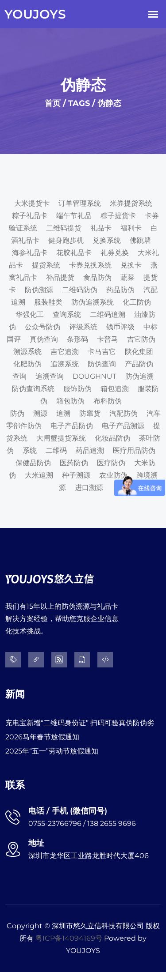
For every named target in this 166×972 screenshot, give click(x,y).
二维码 (56, 450)
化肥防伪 (27, 364)
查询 (19, 376)
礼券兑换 (114, 253)
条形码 (77, 339)
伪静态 (109, 103)
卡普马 (107, 339)
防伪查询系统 (33, 388)
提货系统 (46, 265)
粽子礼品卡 (29, 215)
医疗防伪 (111, 463)
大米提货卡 (32, 203)
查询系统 (67, 314)
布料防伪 (107, 401)
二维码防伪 (79, 290)
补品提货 (60, 277)
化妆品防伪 (112, 438)
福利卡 (131, 228)
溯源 (40, 413)
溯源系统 (27, 351)
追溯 (63, 413)
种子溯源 (76, 475)
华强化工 (29, 314)
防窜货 (89, 413)
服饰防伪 (77, 388)
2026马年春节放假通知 (42, 737)
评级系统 (83, 327)
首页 (53, 103)
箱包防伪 (70, 401)
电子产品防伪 (71, 426)
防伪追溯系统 (92, 302)
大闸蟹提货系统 (61, 438)
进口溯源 (89, 487)
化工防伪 (137, 302)
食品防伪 (97, 277)
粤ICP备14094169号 (68, 938)
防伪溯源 (39, 290)
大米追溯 (39, 475)
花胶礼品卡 (74, 253)
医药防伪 (74, 463)
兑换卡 (131, 265)
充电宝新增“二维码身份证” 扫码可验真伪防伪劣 (79, 723)
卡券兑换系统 (90, 265)
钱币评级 (120, 327)
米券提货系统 (131, 203)
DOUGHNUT (94, 376)
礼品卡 (101, 228)
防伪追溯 (139, 376)
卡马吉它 (102, 351)
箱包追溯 (114, 388)
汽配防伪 (123, 413)
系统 (30, 450)
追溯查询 (49, 376)
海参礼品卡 (29, 253)
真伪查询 (44, 339)
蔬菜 (127, 277)
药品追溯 (90, 450)
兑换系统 (107, 240)
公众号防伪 (42, 327)
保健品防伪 (33, 463)
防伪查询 (102, 364)
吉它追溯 (64, 351)
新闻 (15, 694)
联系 (15, 785)
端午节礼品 (74, 215)
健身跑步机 (66, 240)
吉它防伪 (141, 339)
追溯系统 (64, 364)
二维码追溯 (107, 314)
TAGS (79, 103)
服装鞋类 (48, 302)
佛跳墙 (140, 240)
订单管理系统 (79, 203)
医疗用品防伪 (134, 450)
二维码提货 (63, 228)
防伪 (17, 413)
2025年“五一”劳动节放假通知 (51, 751)
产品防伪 (139, 364)
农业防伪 (113, 475)
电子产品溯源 (123, 426)
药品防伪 (120, 290)
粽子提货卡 (118, 215)
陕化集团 (139, 351)
